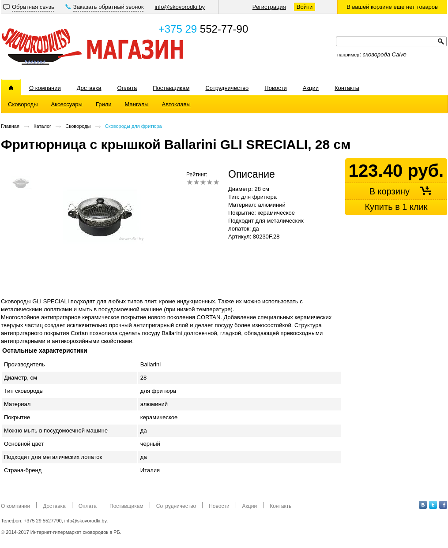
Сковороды (77, 126)
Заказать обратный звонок (108, 7)
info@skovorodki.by (179, 7)
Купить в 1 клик (396, 207)
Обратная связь (33, 7)
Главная (10, 126)
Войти (304, 7)
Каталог (42, 126)
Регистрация (269, 7)
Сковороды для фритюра (133, 126)
